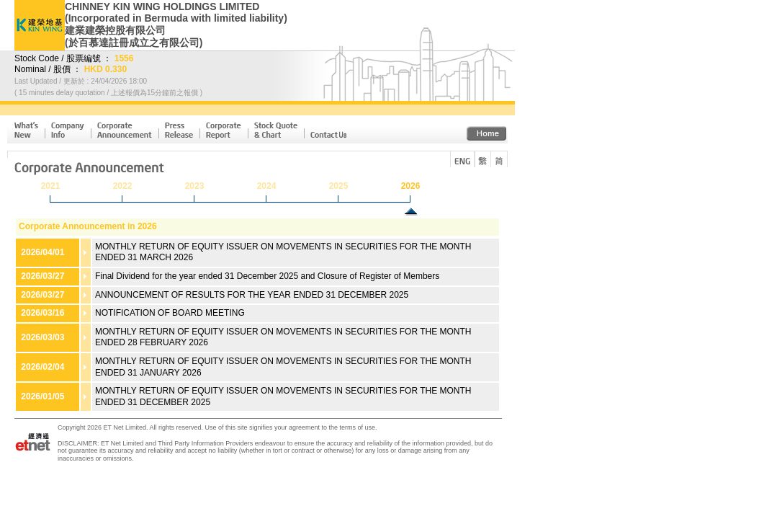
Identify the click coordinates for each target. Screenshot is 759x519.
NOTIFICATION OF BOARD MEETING (170, 313)
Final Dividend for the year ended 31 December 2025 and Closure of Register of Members (267, 276)
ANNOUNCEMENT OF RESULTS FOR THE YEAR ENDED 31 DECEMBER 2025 (251, 295)
